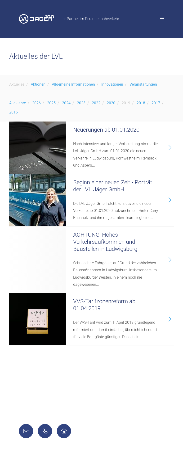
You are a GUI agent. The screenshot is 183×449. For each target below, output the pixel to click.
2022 (96, 103)
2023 (81, 103)
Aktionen (38, 84)
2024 (66, 103)
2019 (126, 103)
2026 (36, 103)
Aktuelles (16, 84)
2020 (111, 103)
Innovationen (112, 84)
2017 (156, 103)
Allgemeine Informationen (73, 84)
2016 (13, 112)
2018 (141, 103)
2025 (51, 103)
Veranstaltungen (143, 84)
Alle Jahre (17, 103)
